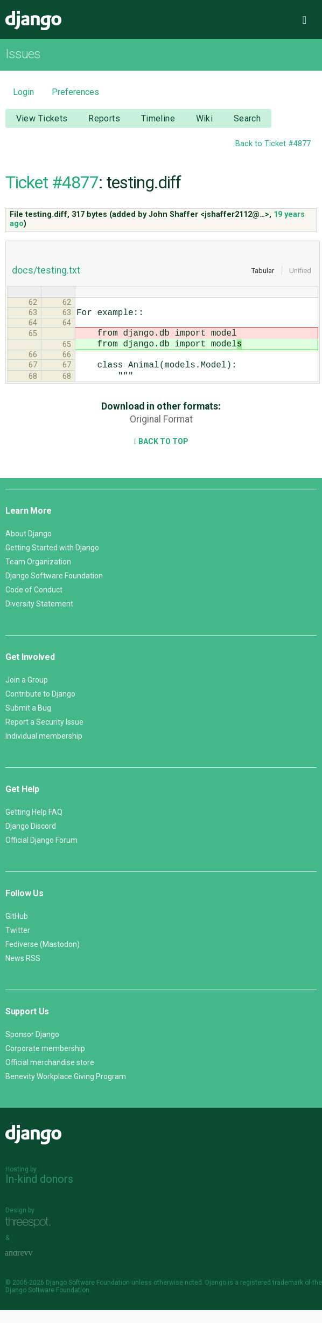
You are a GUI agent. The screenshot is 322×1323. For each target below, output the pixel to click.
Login (23, 92)
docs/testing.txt (46, 270)
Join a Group (26, 692)
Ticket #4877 (52, 182)
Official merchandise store (49, 1075)
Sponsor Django (32, 1047)
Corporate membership (45, 1061)
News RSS (22, 971)
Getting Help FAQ (33, 825)
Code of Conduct (33, 602)
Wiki (204, 118)
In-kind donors (39, 1191)
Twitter (17, 943)
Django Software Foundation (54, 588)
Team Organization (38, 574)
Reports (104, 118)
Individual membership (43, 749)
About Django (28, 546)
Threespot (30, 1235)
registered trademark (271, 1295)
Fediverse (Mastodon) (42, 957)
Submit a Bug (28, 721)
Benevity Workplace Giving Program (65, 1089)
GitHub (16, 929)
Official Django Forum (41, 853)
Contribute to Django (40, 707)
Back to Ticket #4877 (273, 143)
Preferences (75, 92)
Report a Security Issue (44, 735)
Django (33, 20)
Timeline (158, 118)
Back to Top (161, 454)
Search (247, 118)
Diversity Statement (39, 616)
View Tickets (42, 118)
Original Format (161, 432)
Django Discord (30, 839)
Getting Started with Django (52, 560)
